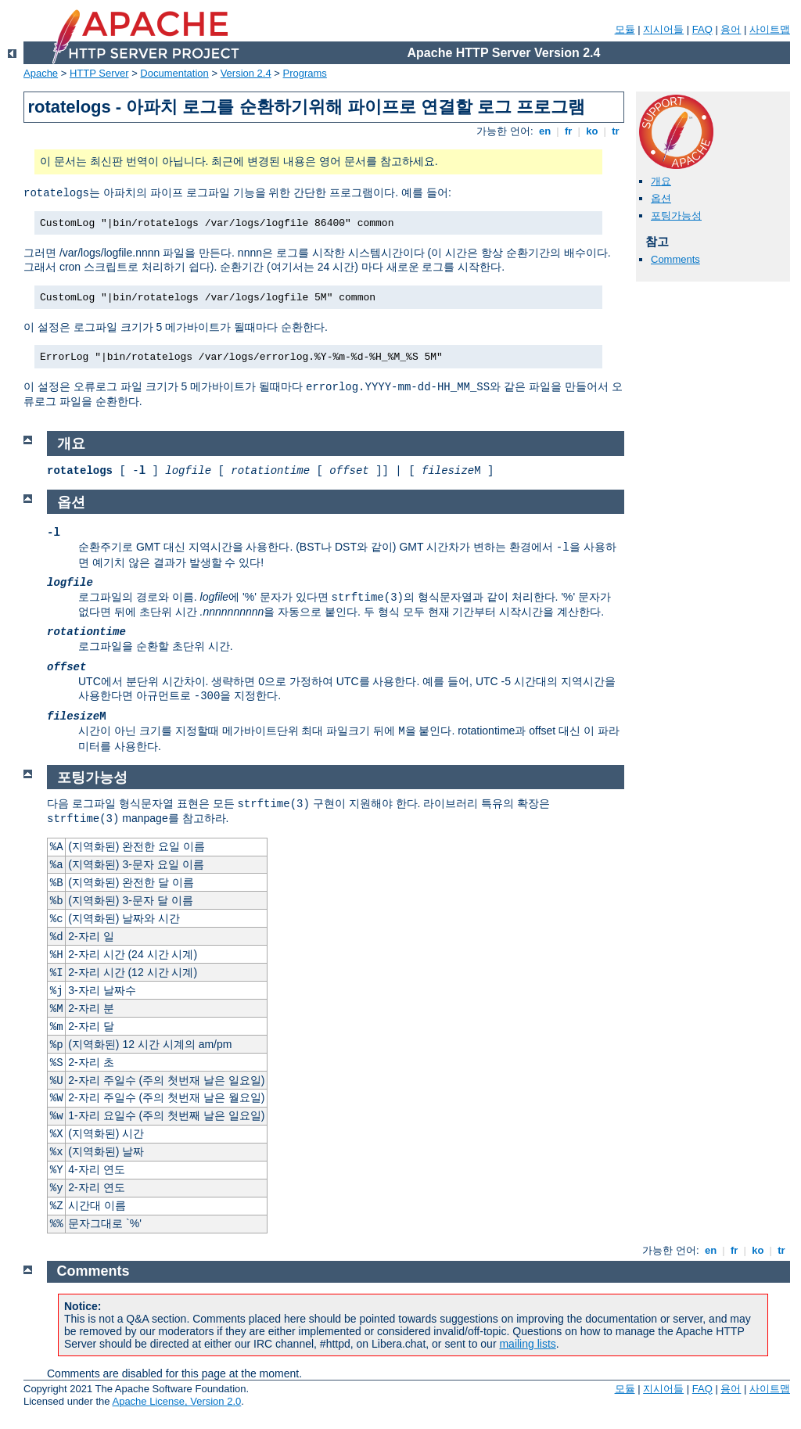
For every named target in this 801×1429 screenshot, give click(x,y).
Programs (305, 73)
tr (616, 131)
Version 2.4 (246, 73)
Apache (40, 73)
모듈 (625, 29)
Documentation (174, 73)
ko (592, 131)
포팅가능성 (676, 215)
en (544, 131)
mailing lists (527, 1343)
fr (568, 131)
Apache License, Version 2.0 (176, 1401)
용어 (730, 29)
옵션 (661, 198)
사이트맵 (769, 29)
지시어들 (663, 29)
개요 (661, 181)
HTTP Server (99, 73)
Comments (675, 259)
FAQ (702, 29)
